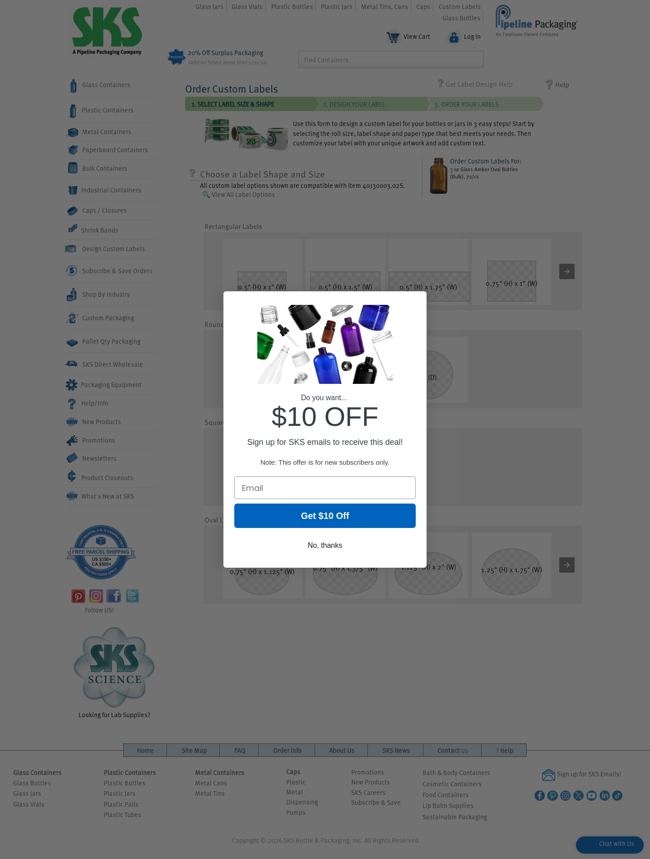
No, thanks (325, 549)
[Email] (325, 492)
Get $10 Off (325, 520)
